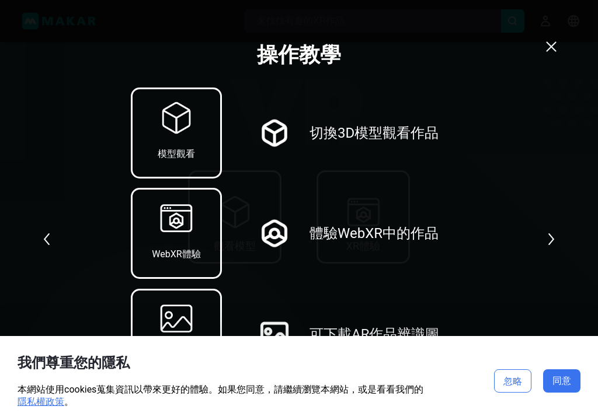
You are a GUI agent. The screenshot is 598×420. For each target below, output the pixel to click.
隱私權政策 (41, 401)
